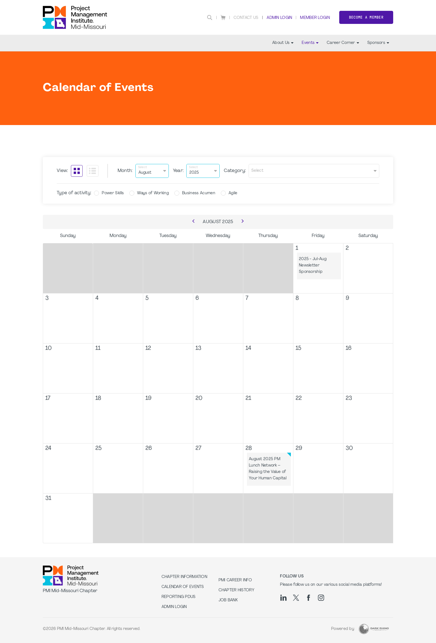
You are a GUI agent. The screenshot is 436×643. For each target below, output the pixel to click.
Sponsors (378, 43)
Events (310, 43)
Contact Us (246, 18)
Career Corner (343, 43)
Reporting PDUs (179, 597)
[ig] (321, 598)
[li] (283, 598)
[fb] (308, 598)
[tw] (296, 598)
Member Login (315, 18)
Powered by (342, 629)
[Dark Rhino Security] (374, 629)
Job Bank (228, 600)
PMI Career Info (235, 580)
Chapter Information (184, 577)
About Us (282, 43)
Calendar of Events (183, 587)
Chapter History (236, 590)
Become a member (366, 17)
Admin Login (279, 18)
